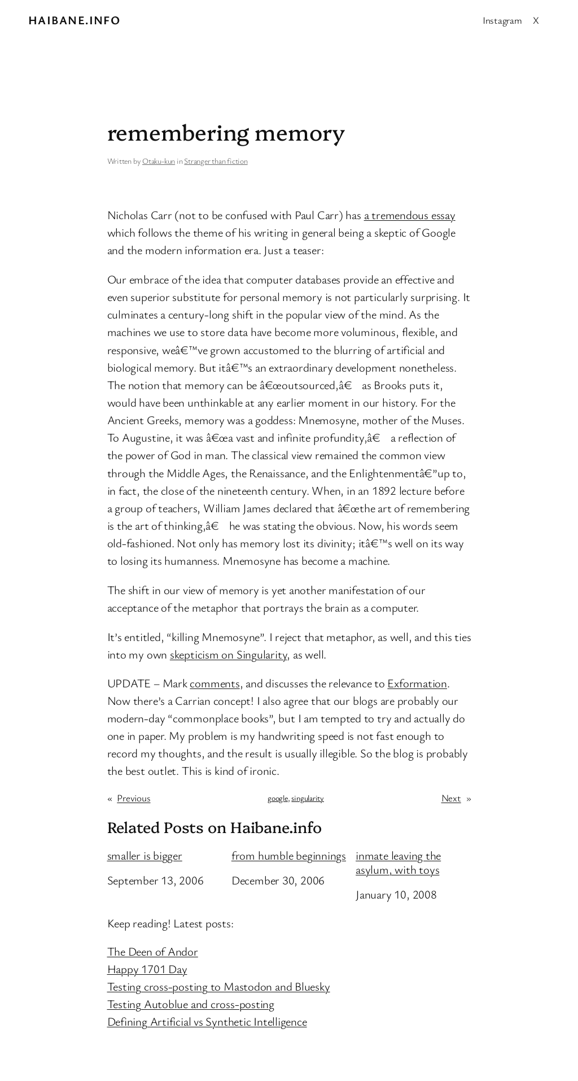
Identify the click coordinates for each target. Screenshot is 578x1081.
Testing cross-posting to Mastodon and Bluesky (218, 986)
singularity (307, 797)
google (278, 797)
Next (451, 797)
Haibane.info (74, 20)
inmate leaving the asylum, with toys (398, 862)
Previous (133, 797)
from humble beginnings (288, 855)
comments (214, 683)
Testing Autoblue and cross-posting (191, 1004)
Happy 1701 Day (147, 969)
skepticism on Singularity (228, 654)
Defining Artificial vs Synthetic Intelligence (207, 1021)
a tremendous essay (410, 215)
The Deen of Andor (152, 951)
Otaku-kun (158, 160)
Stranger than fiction (215, 160)
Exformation (417, 683)
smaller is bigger (144, 855)
